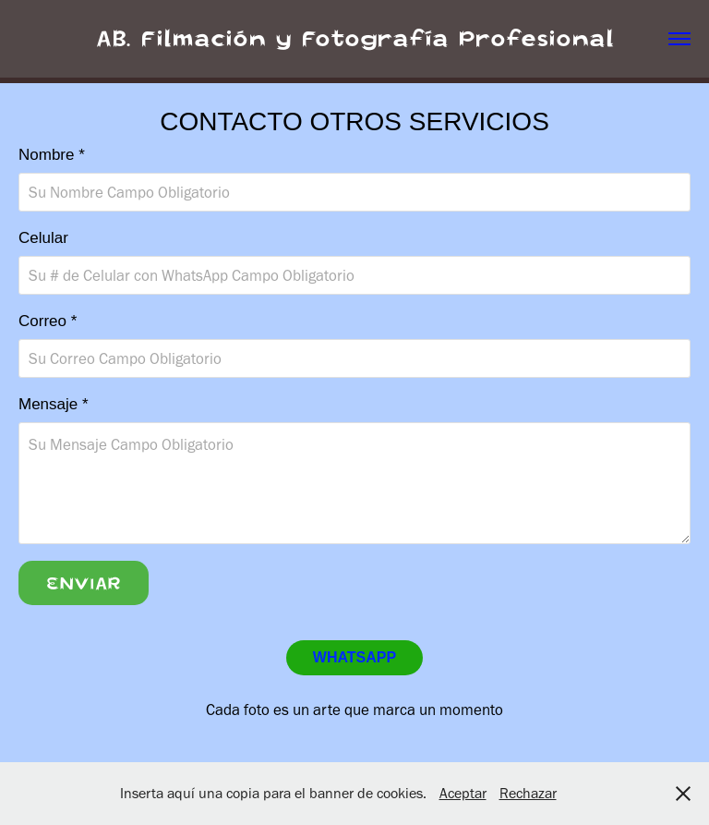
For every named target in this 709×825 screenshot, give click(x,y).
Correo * (47, 321)
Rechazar (528, 793)
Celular (43, 238)
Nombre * (51, 155)
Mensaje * (53, 404)
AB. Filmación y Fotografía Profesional (355, 38)
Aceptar (463, 793)
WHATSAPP (354, 657)
